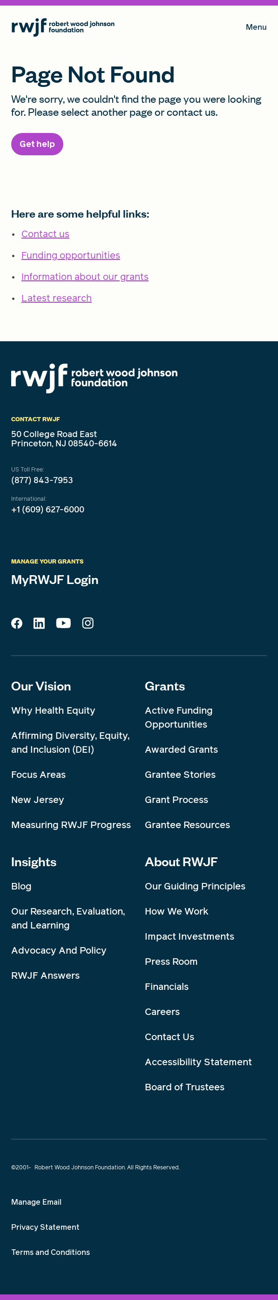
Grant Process (176, 799)
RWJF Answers (45, 975)
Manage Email (36, 1202)
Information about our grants (85, 276)
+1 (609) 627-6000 (47, 509)
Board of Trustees (184, 1087)
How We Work (177, 911)
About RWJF (181, 861)
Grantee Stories (180, 774)
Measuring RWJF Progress (71, 824)
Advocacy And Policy (59, 950)
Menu (256, 29)
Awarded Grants (181, 749)
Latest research (56, 298)
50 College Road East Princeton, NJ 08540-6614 (64, 439)
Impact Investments (189, 936)
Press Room (171, 961)
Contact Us (169, 1036)
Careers (162, 1011)
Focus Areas (38, 774)
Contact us (45, 233)
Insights (33, 861)
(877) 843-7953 (42, 480)
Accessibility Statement (198, 1061)
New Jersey (37, 799)
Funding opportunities (70, 255)
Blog (21, 886)
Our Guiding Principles (195, 886)
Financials (167, 986)
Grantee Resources (187, 824)
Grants (165, 685)
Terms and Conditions (50, 1252)
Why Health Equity (53, 710)
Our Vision (41, 685)
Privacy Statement (45, 1227)
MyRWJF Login (55, 578)
